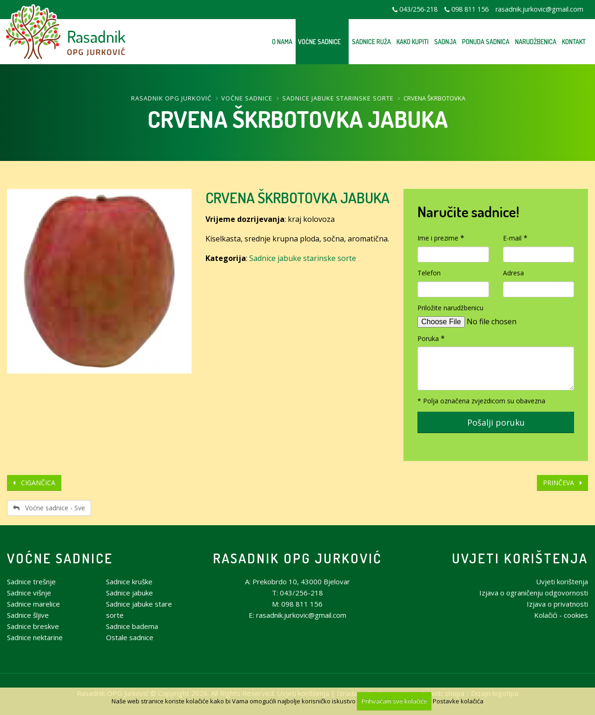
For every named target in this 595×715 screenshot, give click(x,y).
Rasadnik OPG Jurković (171, 98)
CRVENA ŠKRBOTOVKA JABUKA (297, 197)
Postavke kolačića (458, 701)
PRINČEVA (562, 482)
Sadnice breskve (33, 626)
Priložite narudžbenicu (450, 307)
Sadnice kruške (129, 581)
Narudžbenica (535, 42)
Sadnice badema (132, 626)
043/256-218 (418, 9)
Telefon (429, 272)
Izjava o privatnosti (557, 603)
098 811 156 (470, 9)
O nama (282, 42)
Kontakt (574, 42)
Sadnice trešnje (31, 581)
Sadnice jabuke (129, 592)
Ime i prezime (437, 238)
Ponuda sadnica (485, 42)
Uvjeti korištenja (520, 558)
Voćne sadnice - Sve (49, 507)
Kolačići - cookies (561, 615)
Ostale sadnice (129, 637)
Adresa (513, 272)
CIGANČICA (34, 482)
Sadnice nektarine (35, 637)
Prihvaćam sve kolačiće (394, 701)
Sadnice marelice (33, 603)
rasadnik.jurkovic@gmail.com (539, 9)
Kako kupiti (413, 42)
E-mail (512, 238)
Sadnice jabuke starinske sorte (338, 98)
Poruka (428, 338)
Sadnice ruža (371, 42)
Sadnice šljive (28, 615)
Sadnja (445, 42)
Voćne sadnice (319, 42)
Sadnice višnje (29, 592)
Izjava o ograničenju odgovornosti (533, 592)
